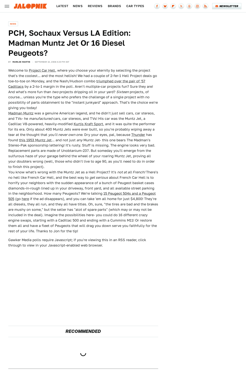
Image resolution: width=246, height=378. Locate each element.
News (78, 6)
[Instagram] (197, 6)
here (25, 199)
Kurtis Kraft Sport (88, 124)
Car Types (135, 6)
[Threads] (189, 6)
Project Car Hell (42, 70)
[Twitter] (181, 6)
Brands (114, 6)
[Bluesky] (165, 6)
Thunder (138, 135)
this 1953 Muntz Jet (35, 140)
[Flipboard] (173, 6)
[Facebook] (157, 6)
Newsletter (226, 6)
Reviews (95, 6)
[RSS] (205, 6)
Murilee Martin (21, 62)
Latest (62, 6)
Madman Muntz (20, 113)
